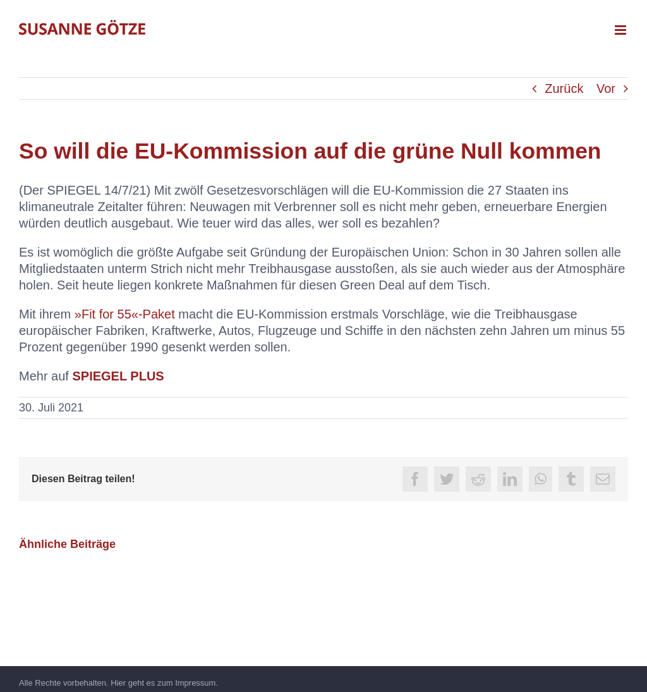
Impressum (195, 683)
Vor (605, 88)
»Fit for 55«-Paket (125, 314)
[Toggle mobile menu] (621, 30)
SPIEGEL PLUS (118, 376)
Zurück (564, 88)
